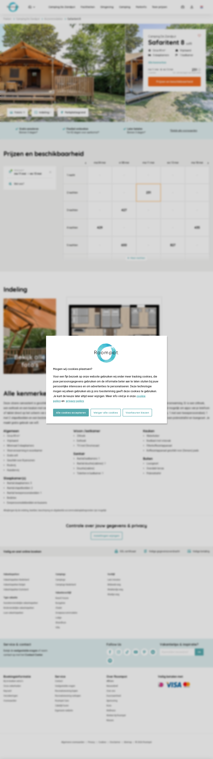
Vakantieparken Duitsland (16, 589)
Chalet (59, 608)
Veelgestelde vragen (65, 686)
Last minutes (114, 579)
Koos (108, 705)
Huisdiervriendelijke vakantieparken (21, 603)
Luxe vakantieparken (13, 613)
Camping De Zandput (62, 7)
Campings (61, 574)
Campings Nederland (66, 584)
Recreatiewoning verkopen (68, 696)
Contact (59, 681)
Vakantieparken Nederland (16, 579)
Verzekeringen (11, 696)
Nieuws (110, 720)
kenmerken (157, 62)
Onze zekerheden (12, 686)
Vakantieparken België (14, 584)
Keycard (7, 691)
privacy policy (75, 401)
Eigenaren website (64, 710)
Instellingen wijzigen (106, 535)
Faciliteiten (88, 7)
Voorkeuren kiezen (137, 412)
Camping (124, 7)
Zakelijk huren (62, 705)
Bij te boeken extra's (13, 681)
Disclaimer (115, 742)
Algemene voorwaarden (72, 742)
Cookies (102, 742)
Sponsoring (111, 700)
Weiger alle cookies (106, 412)
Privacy (91, 742)
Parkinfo (141, 7)
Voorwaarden (10, 700)
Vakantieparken (11, 574)
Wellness (111, 710)
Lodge (58, 617)
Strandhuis (61, 622)
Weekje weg (113, 594)
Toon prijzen (159, 7)
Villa (58, 627)
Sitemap (128, 742)
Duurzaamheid (113, 696)
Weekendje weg (115, 589)
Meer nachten (136, 258)
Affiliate (110, 681)
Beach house (62, 598)
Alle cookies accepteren (71, 412)
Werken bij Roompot (116, 715)
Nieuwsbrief (112, 686)
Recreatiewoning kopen (66, 691)
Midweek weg (114, 584)
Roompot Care (62, 700)
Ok (199, 652)
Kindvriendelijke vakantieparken (19, 608)
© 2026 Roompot (143, 742)
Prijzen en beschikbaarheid (174, 81)
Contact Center (34, 654)
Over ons (110, 691)
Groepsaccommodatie (66, 613)
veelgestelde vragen (25, 650)
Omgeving (107, 7)
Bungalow (60, 603)
